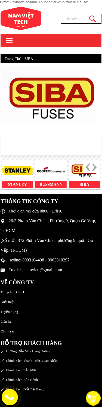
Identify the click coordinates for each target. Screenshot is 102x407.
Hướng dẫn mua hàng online (28, 351)
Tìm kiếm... (92, 18)
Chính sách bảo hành (22, 380)
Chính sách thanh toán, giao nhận (32, 361)
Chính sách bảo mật (21, 370)
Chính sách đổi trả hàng (25, 389)
